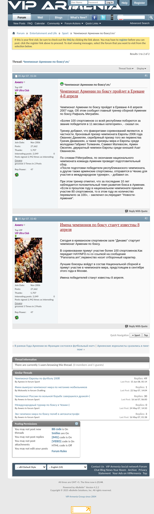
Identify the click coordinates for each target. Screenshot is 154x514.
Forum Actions (72, 23)
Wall (40, 17)
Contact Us (97, 466)
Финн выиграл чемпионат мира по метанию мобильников (51, 387)
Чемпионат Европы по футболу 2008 (37, 378)
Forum (22, 17)
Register (139, 2)
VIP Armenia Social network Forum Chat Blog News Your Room (120, 468)
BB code (56, 429)
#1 (146, 75)
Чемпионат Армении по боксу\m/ (46, 62)
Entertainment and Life (43, 33)
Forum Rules (59, 451)
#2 (146, 218)
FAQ (30, 23)
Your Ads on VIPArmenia (126, 473)
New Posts (19, 23)
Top (146, 335)
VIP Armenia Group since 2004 (81, 496)
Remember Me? (82, 8)
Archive (132, 470)
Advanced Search (140, 23)
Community (53, 23)
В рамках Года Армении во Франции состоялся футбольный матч (55, 345)
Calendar (40, 23)
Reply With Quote (136, 211)
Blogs (58, 17)
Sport (65, 33)
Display (140, 68)
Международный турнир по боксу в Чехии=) (42, 405)
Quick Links (91, 23)
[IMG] (55, 437)
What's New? (78, 17)
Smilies (56, 433)
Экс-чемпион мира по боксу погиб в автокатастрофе (47, 414)
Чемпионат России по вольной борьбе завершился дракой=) (52, 396)
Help (124, 2)
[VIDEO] (56, 441)
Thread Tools (125, 68)
